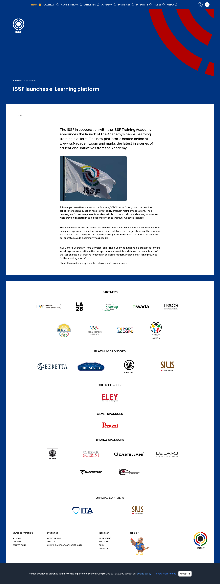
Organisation (105, 538)
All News (17, 538)
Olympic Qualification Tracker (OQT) (64, 545)
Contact (103, 549)
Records (51, 542)
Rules (101, 545)
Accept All (185, 573)
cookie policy (144, 573)
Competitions (19, 545)
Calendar (17, 542)
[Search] (200, 4)
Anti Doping (104, 542)
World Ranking (54, 538)
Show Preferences (166, 573)
